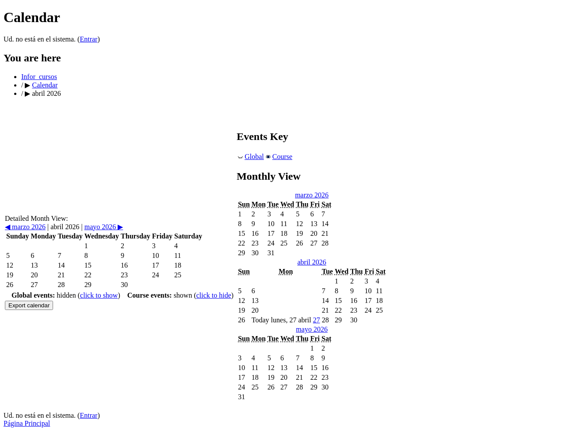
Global (254, 156)
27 (316, 320)
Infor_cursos (39, 76)
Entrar (88, 39)
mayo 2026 (103, 227)
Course (282, 156)
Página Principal (27, 423)
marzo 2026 (25, 227)
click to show (99, 295)
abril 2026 (311, 262)
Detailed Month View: (36, 218)
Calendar (44, 85)
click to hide (213, 295)
